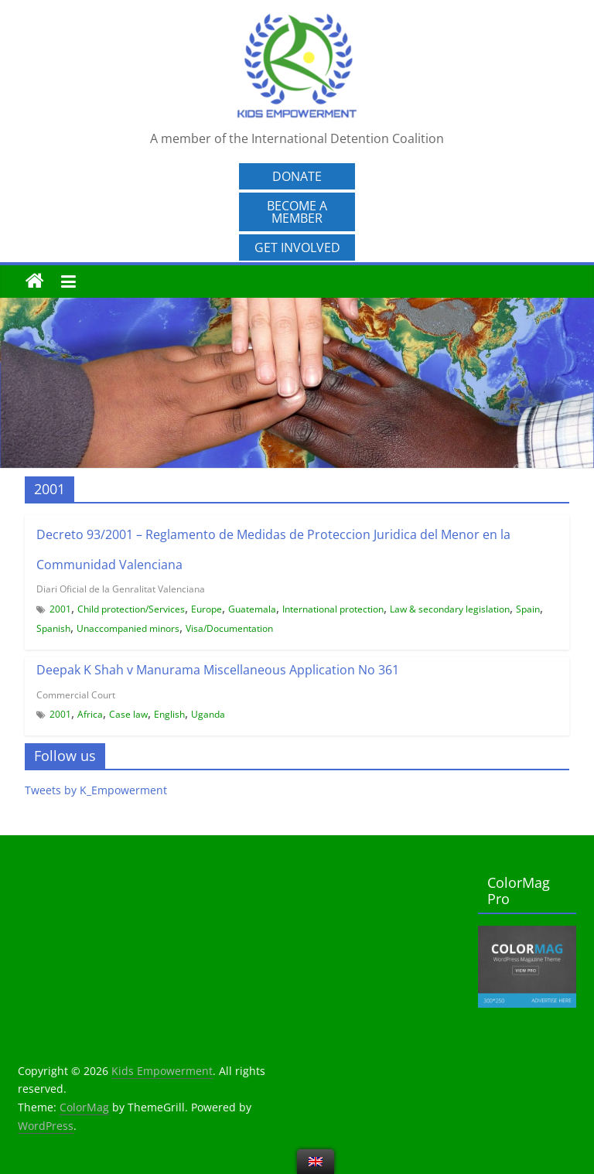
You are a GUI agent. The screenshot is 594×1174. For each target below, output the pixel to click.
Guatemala (252, 609)
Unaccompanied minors (128, 628)
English (169, 714)
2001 (60, 609)
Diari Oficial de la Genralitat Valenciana (120, 589)
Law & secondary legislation (450, 609)
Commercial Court (75, 694)
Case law (128, 714)
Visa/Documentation (229, 628)
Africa (90, 714)
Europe (206, 609)
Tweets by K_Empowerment (96, 790)
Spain (528, 609)
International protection (333, 609)
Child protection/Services (131, 609)
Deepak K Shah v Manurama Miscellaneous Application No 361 (217, 669)
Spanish (53, 628)
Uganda (208, 714)
